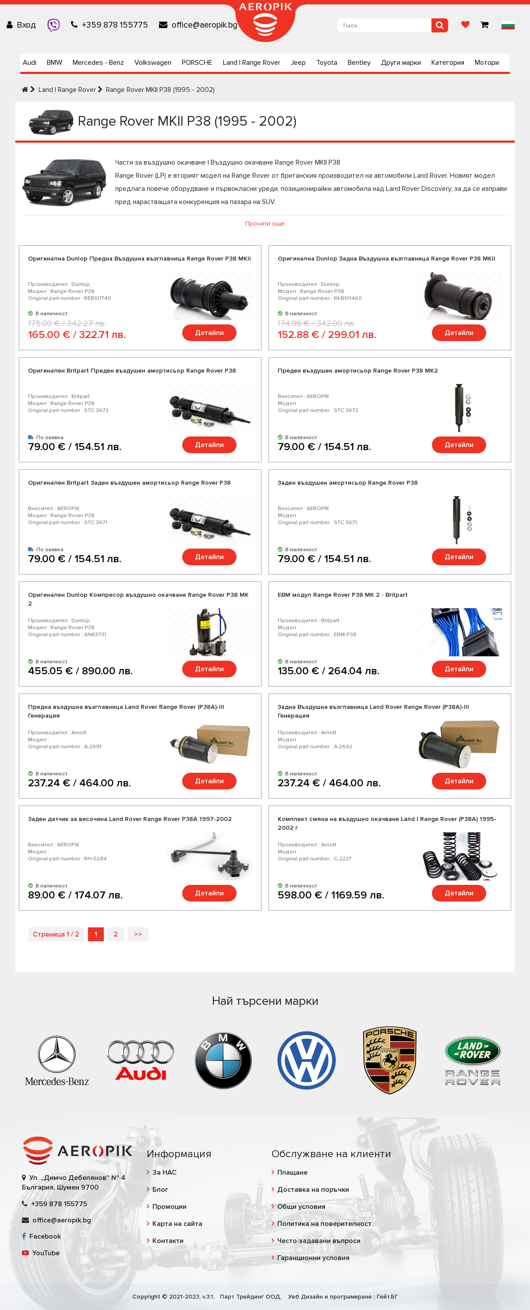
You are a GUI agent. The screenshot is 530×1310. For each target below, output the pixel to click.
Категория (447, 62)
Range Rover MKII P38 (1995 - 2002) (160, 89)
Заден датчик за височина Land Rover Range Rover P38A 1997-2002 (130, 819)
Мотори (487, 62)
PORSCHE (197, 62)
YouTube (41, 1253)
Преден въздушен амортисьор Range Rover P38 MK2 (358, 370)
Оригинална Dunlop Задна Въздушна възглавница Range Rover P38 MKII (386, 258)
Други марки (401, 62)
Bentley (359, 62)
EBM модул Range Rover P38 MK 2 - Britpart (343, 595)
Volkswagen (152, 62)
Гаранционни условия (313, 1258)
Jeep (298, 62)
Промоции (169, 1206)
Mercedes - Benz (98, 62)
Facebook (41, 1236)
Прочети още (265, 223)
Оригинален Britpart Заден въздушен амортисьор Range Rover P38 (129, 482)
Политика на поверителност (324, 1223)
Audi (29, 62)
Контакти (168, 1240)
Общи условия (301, 1206)
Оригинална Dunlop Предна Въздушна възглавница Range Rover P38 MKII (139, 258)
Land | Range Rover (251, 62)
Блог (160, 1189)
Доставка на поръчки (313, 1189)
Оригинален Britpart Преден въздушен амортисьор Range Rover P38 (132, 370)
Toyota (326, 62)
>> (138, 934)
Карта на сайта (177, 1223)
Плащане (292, 1172)
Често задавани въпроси (318, 1240)
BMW (54, 62)
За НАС (164, 1172)
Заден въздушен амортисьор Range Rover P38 (348, 482)
